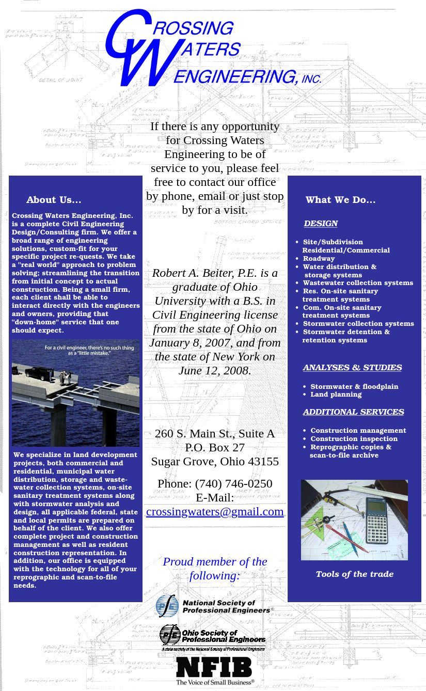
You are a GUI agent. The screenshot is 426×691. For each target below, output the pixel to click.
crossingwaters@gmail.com (215, 511)
